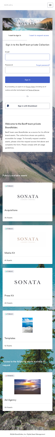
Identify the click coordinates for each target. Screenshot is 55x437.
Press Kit (9, 295)
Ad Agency (10, 399)
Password (9, 65)
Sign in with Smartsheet (22, 106)
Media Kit (10, 252)
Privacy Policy (30, 87)
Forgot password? (43, 65)
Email (7, 52)
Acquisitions (11, 210)
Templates (10, 338)
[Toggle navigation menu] (50, 5)
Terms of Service (33, 90)
